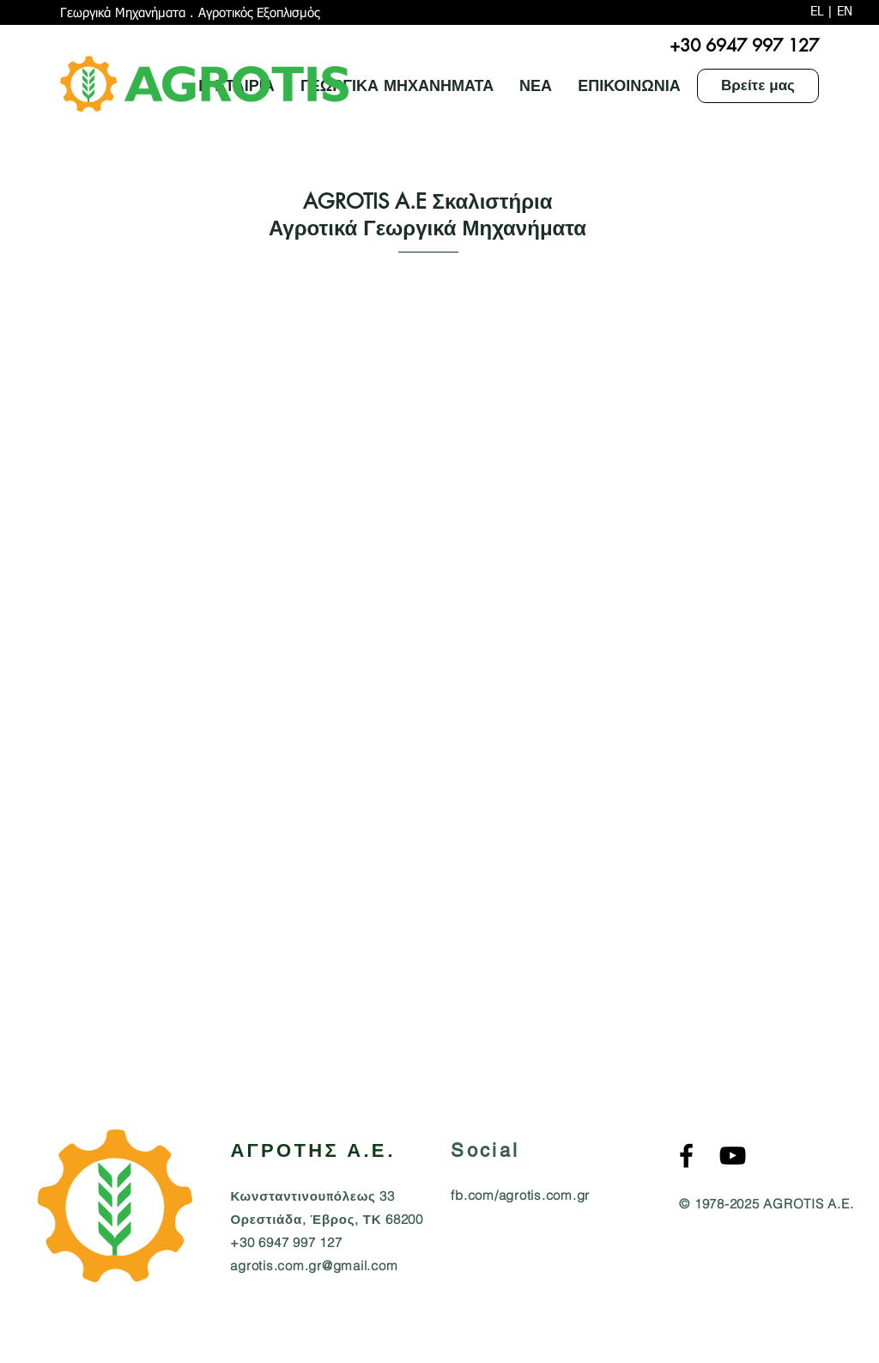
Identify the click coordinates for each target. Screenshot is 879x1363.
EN (844, 11)
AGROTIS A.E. (808, 1204)
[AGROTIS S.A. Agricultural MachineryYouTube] (733, 1155)
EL (816, 11)
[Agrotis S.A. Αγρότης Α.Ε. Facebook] (686, 1155)
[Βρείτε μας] (758, 86)
